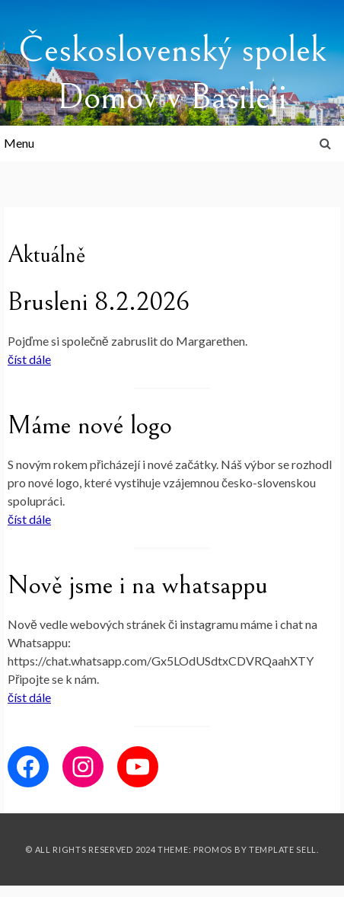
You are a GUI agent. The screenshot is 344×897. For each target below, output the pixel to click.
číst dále (29, 359)
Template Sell (283, 849)
